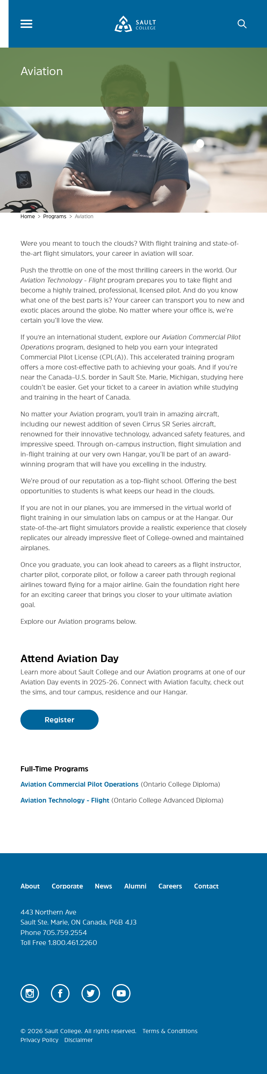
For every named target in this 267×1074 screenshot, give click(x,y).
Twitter (90, 993)
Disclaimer (78, 1040)
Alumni (135, 886)
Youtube (121, 993)
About (30, 886)
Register (59, 719)
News (103, 886)
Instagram (29, 993)
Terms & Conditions (169, 1031)
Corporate (67, 886)
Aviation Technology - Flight (64, 800)
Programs (54, 216)
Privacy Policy (39, 1040)
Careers (170, 886)
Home (27, 216)
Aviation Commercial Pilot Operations (79, 784)
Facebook (60, 993)
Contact (206, 886)
